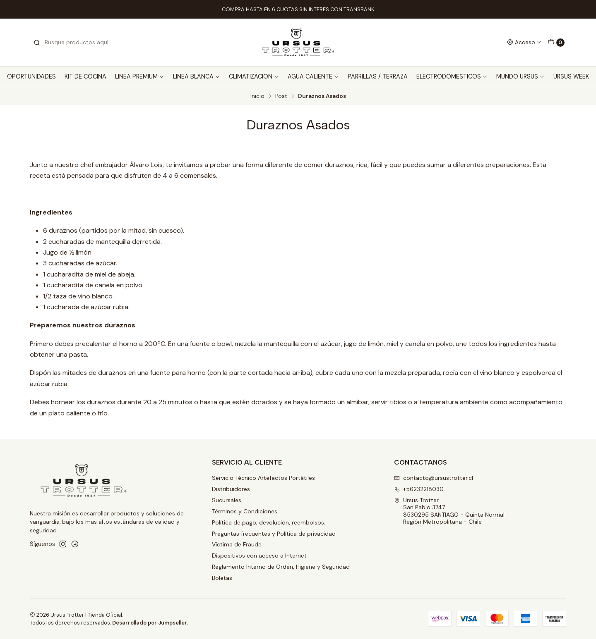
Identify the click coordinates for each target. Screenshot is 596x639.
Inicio (257, 96)
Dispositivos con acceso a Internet (259, 555)
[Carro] (556, 42)
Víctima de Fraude (237, 544)
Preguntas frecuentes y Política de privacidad (274, 533)
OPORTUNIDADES (31, 76)
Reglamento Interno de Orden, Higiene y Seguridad (281, 566)
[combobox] (75, 42)
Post (281, 96)
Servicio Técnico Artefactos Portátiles (263, 478)
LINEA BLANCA (196, 76)
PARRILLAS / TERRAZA (378, 76)
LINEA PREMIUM (139, 76)
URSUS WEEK (571, 76)
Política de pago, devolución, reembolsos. (268, 522)
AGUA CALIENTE (313, 76)
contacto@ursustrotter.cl (433, 478)
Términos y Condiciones (244, 511)
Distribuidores (231, 489)
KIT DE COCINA (85, 76)
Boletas (222, 578)
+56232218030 (419, 489)
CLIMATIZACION (254, 76)
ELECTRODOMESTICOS (452, 76)
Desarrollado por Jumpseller (149, 622)
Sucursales (226, 500)
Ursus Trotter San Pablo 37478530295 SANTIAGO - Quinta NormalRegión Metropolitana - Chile (449, 511)
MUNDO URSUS (520, 76)
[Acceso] (524, 42)
